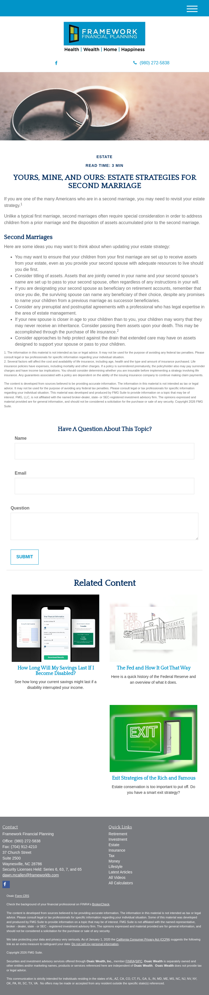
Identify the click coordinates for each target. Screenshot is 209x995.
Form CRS (22, 895)
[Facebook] (56, 63)
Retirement (118, 834)
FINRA (129, 961)
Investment (118, 839)
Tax (112, 856)
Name (21, 438)
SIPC (138, 961)
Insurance (117, 850)
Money (114, 861)
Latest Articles (120, 872)
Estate (114, 845)
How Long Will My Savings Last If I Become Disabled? (55, 670)
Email (20, 473)
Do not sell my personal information (95, 944)
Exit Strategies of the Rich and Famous (153, 778)
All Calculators (121, 883)
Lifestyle (115, 866)
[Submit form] (25, 557)
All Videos (117, 877)
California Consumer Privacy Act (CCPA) (143, 939)
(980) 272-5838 (151, 63)
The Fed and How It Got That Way (153, 668)
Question (20, 508)
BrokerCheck (101, 904)
